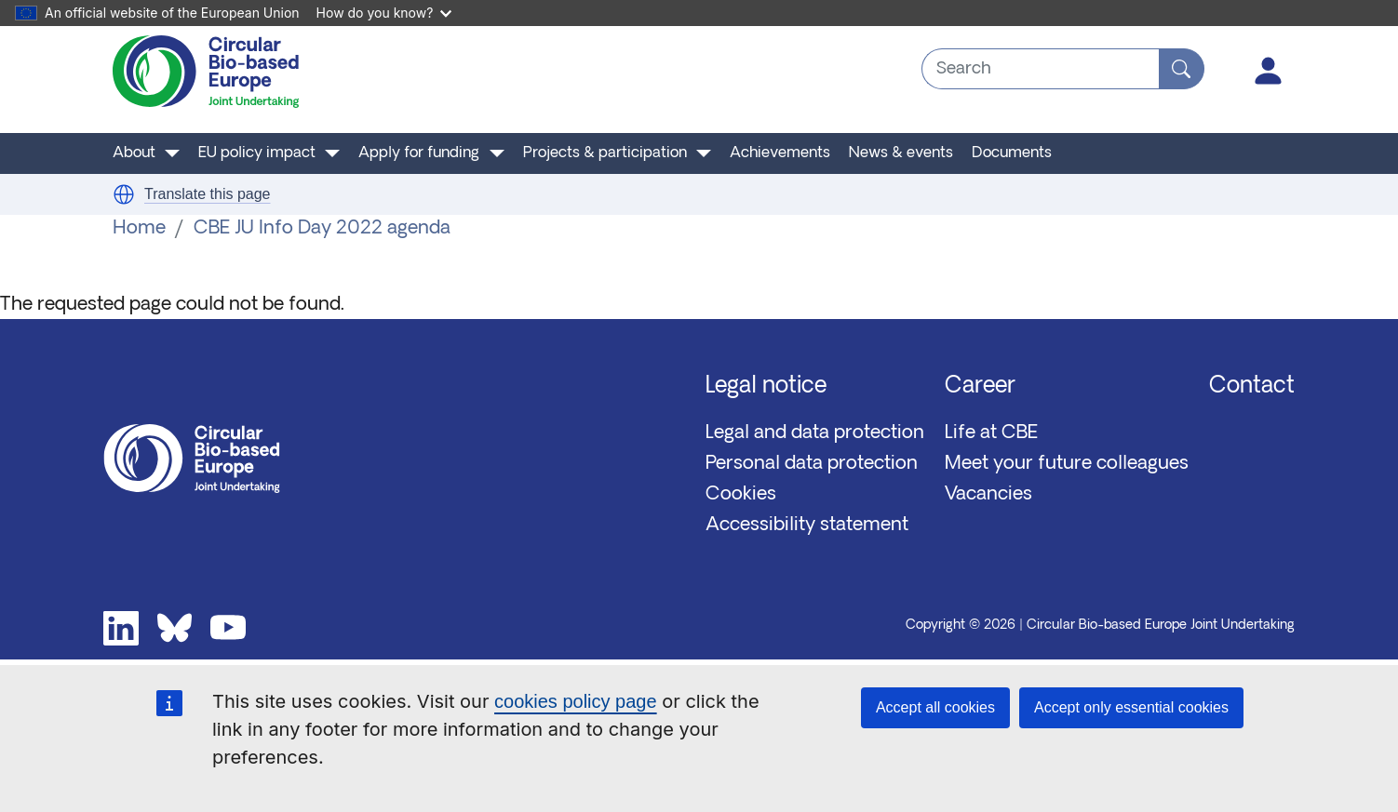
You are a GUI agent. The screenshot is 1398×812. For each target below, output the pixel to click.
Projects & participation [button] (605, 153)
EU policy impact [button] (257, 153)
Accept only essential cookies (1131, 707)
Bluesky (175, 628)
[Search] (1181, 68)
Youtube (228, 628)
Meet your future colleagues (1067, 464)
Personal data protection (812, 464)
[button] (124, 194)
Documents (1012, 153)
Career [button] (980, 387)
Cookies (741, 495)
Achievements (780, 153)
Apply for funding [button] (418, 153)
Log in (1268, 70)
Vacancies (988, 495)
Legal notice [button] (766, 387)
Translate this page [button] (207, 194)
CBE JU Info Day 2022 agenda (322, 229)
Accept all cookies (935, 707)
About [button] (134, 153)
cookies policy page (575, 701)
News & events (901, 153)
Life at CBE (991, 433)
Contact (1252, 387)
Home (139, 229)
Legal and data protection (815, 433)
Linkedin (121, 628)
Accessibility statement (807, 525)
